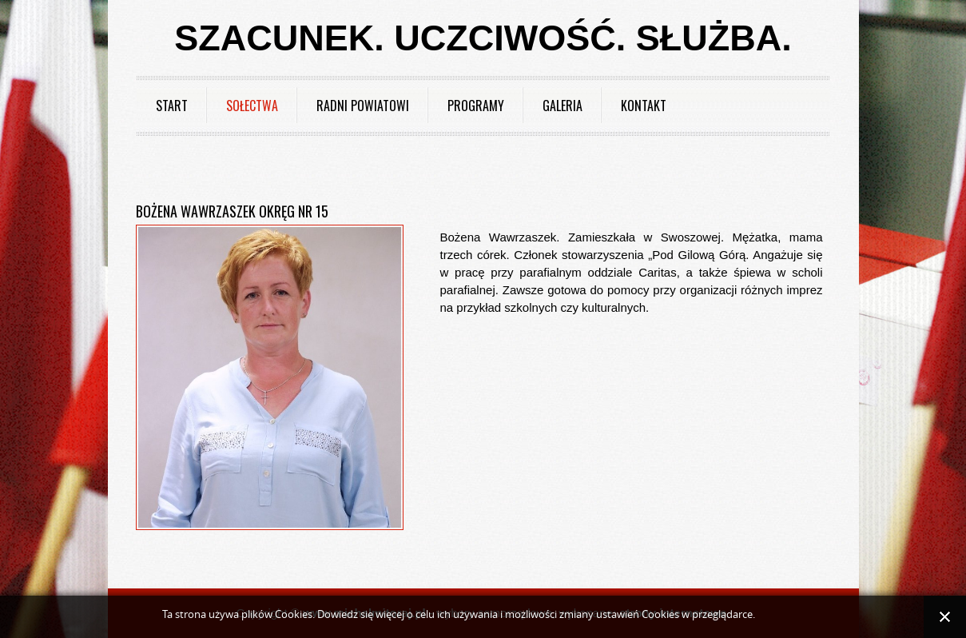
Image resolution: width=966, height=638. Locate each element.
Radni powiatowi (362, 105)
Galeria (562, 105)
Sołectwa (252, 105)
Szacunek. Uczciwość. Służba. (482, 38)
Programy (475, 105)
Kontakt (643, 105)
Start (172, 105)
